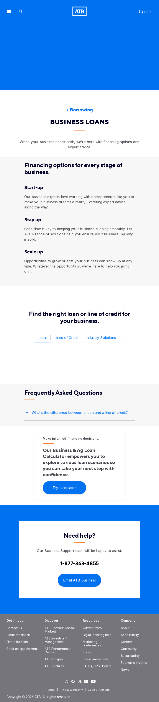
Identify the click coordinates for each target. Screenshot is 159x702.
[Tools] (87, 652)
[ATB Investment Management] (56, 640)
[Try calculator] (64, 487)
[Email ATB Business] (79, 580)
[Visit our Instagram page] (66, 681)
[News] (125, 669)
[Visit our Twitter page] (79, 681)
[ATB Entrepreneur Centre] (58, 650)
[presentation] (79, 60)
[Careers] (127, 642)
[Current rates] (92, 628)
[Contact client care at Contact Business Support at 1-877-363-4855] (79, 563)
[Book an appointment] (22, 649)
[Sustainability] (130, 655)
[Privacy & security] (72, 689)
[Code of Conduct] (99, 689)
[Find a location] (17, 642)
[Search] (21, 11)
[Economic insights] (134, 662)
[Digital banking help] (97, 635)
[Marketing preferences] (92, 643)
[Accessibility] (130, 635)
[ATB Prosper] (54, 659)
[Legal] (52, 689)
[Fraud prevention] (95, 659)
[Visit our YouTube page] (92, 681)
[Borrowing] (79, 110)
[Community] (129, 649)
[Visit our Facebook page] (73, 681)
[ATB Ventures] (55, 666)
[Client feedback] (18, 635)
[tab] (42, 337)
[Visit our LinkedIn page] (86, 681)
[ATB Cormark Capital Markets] (60, 629)
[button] (9, 11)
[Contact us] (14, 628)
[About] (125, 628)
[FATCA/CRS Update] (97, 666)
